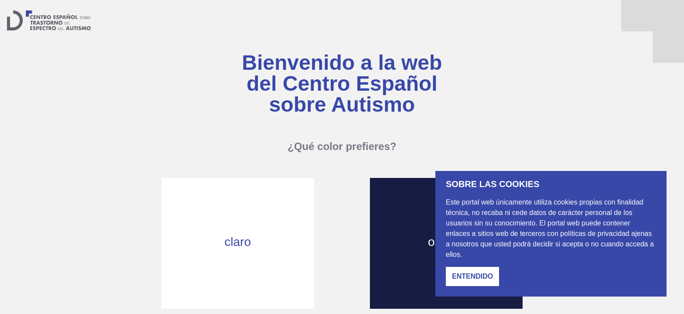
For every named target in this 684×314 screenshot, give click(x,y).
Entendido (472, 276)
